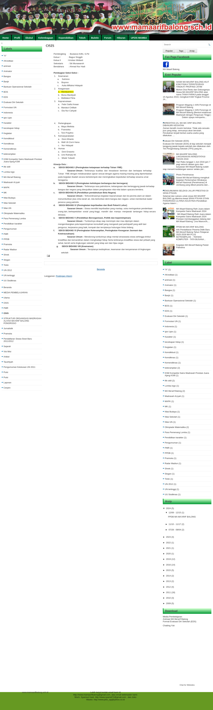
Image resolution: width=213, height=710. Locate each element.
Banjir (6, 81)
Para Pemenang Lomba (15, 218)
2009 (168, 603)
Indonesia (8, 112)
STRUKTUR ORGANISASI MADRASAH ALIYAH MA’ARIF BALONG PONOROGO (22, 320)
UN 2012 (8, 270)
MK (5, 192)
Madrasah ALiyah (12, 182)
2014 (168, 576)
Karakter (7, 123)
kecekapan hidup (11, 128)
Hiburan (121, 38)
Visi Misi (7, 351)
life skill (7, 167)
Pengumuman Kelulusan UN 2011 (19, 367)
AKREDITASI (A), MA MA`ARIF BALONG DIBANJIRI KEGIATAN (182, 124)
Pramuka (8, 244)
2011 (168, 592)
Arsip (192, 51)
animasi (7, 66)
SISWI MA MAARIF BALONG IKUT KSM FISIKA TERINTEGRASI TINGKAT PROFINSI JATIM (192, 84)
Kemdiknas (9, 143)
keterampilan (10, 154)
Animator (8, 71)
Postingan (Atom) (64, 276)
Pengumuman (10, 229)
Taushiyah (8, 362)
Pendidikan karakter (13, 223)
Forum (107, 38)
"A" (5, 55)
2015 (168, 570)
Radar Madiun (10, 249)
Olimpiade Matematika (14, 213)
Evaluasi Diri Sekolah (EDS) (176, 141)
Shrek (6, 254)
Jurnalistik (8, 328)
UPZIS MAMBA (139, 38)
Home (5, 38)
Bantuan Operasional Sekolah (18, 87)
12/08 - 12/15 (175, 512)
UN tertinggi (9, 275)
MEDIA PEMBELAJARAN (16, 292)
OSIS (6, 303)
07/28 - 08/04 (175, 529)
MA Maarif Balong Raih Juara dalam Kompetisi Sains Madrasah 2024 (193, 210)
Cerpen (7, 388)
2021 (168, 548)
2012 (168, 587)
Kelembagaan (45, 38)
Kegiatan (8, 133)
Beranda (7, 287)
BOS (6, 92)
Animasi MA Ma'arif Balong (175, 619)
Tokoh (82, 38)
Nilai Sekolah (10, 203)
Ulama (7, 297)
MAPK (7, 187)
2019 (168, 559)
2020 (168, 553)
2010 (168, 598)
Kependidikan (66, 38)
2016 (168, 565)
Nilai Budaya (9, 198)
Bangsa (7, 76)
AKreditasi (8, 61)
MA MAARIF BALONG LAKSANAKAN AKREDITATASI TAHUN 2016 (190, 156)
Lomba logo (9, 172)
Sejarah (7, 346)
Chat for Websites (187, 685)
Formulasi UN (10, 107)
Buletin (95, 38)
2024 (168, 508)
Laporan (7, 382)
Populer (169, 51)
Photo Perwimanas (185, 174)
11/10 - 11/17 (175, 524)
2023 (168, 537)
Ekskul (29, 38)
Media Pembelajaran (172, 616)
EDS (6, 97)
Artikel (6, 356)
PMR (6, 234)
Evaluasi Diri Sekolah (13, 102)
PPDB (6, 239)
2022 (168, 542)
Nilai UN (7, 208)
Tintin (6, 265)
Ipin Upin (8, 118)
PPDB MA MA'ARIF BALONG (190, 227)
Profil (17, 38)
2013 (168, 581)
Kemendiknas (10, 149)
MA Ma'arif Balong (12, 177)
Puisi (6, 372)
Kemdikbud (9, 138)
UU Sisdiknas (10, 280)
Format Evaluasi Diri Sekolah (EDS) (179, 621)
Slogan (7, 260)
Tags (181, 51)
